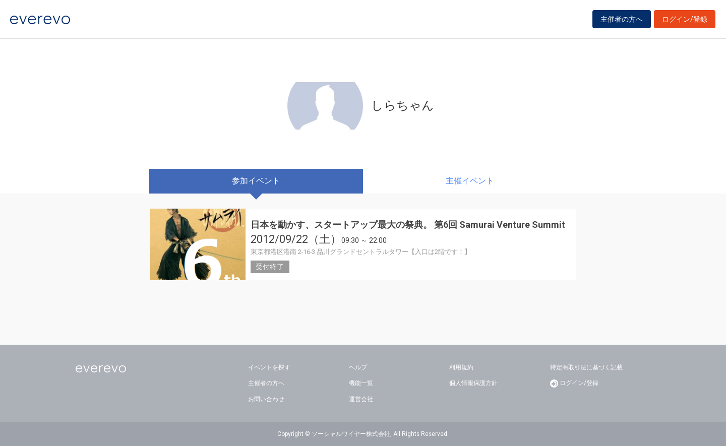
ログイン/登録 (684, 21)
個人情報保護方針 (473, 383)
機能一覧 (361, 383)
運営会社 (361, 399)
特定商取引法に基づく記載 (586, 367)
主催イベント (470, 180)
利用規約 (461, 367)
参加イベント (256, 180)
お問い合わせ (266, 399)
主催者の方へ (621, 21)
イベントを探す (269, 367)
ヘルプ (358, 367)
